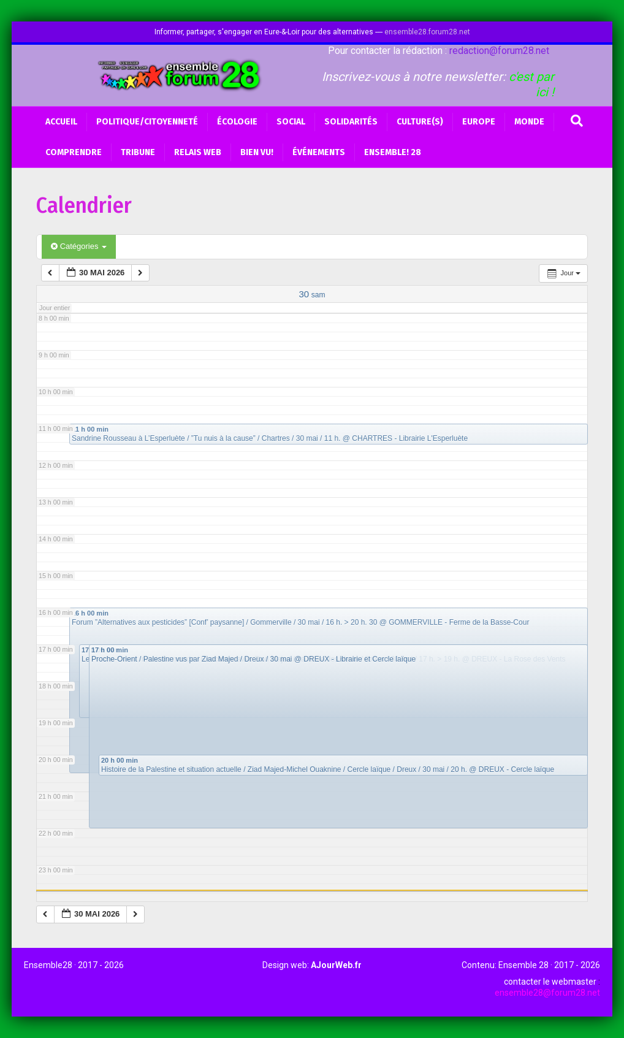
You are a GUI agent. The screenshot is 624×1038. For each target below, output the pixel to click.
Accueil (61, 121)
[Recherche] (577, 121)
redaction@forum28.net (499, 50)
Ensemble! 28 (392, 152)
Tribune (138, 152)
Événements (318, 152)
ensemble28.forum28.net (427, 32)
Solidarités (351, 121)
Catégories (79, 246)
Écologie (237, 121)
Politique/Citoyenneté (147, 121)
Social (290, 121)
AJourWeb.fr (336, 965)
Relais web (197, 152)
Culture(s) (420, 121)
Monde (529, 121)
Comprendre (73, 152)
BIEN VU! (256, 152)
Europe (478, 121)
